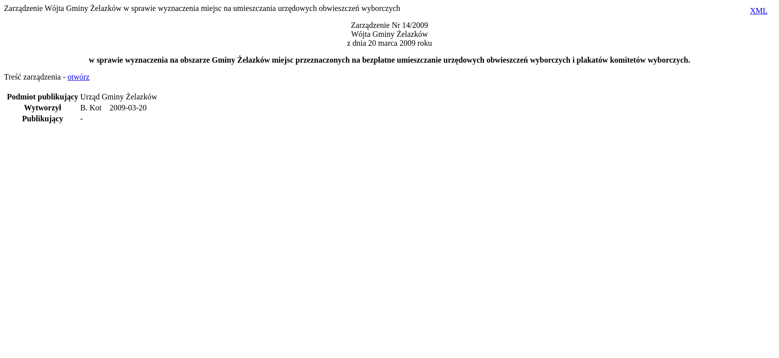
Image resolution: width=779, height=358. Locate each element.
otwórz (78, 77)
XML (759, 10)
